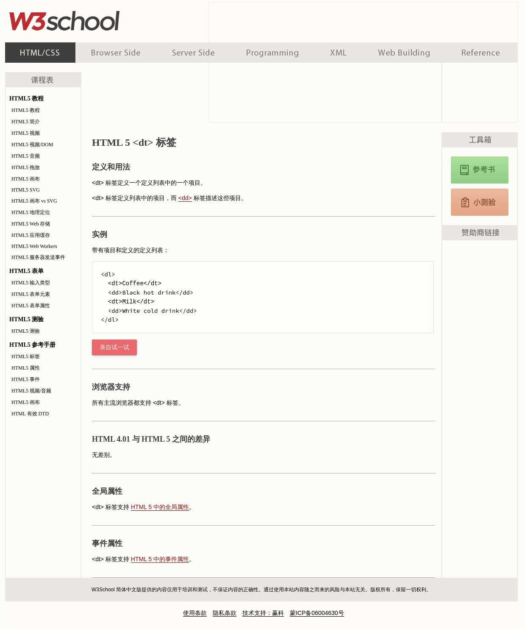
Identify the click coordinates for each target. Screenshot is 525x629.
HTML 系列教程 (40, 52)
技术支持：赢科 (263, 613)
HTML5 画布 (25, 179)
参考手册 (482, 52)
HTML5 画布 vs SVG (34, 201)
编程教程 (272, 52)
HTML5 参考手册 (479, 170)
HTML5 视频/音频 (31, 391)
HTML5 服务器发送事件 (38, 257)
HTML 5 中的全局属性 (160, 507)
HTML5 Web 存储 (30, 224)
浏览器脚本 (115, 52)
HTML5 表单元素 (30, 294)
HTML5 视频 (25, 133)
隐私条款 (224, 613)
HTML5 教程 (25, 110)
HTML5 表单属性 (30, 306)
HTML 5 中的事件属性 (160, 559)
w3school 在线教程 (84, 19)
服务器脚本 (193, 52)
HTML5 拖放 (25, 167)
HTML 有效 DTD (30, 414)
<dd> (185, 198)
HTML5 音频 (25, 156)
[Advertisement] (480, 380)
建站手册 (404, 52)
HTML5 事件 (25, 379)
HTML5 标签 (25, 356)
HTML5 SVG (25, 190)
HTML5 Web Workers (34, 246)
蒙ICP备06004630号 (317, 613)
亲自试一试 (114, 347)
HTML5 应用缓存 (30, 235)
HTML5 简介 (25, 122)
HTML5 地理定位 (30, 212)
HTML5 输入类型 (30, 283)
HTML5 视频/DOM (32, 145)
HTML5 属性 (25, 368)
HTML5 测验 (25, 331)
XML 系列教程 (338, 52)
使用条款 (195, 613)
